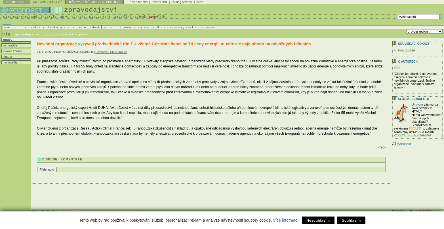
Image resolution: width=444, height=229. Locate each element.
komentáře (9, 45)
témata (7, 56)
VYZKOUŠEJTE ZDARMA (412, 135)
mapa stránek (422, 210)
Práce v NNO (160, 2)
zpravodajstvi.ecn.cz (30, 34)
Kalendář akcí (139, 2)
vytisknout (401, 144)
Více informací (285, 220)
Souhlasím (351, 220)
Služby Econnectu (413, 99)
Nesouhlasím (318, 220)
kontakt (400, 210)
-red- (382, 147)
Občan (198, 2)
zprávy (7, 39)
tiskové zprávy (12, 51)
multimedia (10, 62)
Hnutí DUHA (406, 50)
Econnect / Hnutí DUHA (110, 52)
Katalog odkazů (181, 2)
